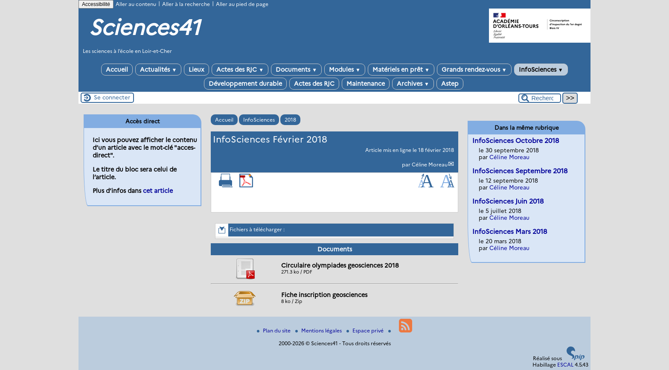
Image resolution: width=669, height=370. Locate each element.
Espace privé (365, 330)
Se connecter (112, 97)
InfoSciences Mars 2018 (509, 231)
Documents (296, 69)
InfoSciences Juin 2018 (508, 201)
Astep (450, 83)
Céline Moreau (430, 164)
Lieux (196, 69)
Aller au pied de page (242, 4)
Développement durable (245, 83)
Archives (413, 83)
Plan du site (274, 330)
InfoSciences (541, 69)
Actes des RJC (240, 69)
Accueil (117, 69)
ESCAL (565, 364)
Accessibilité (96, 4)
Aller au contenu (136, 4)
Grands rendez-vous (474, 69)
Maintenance (365, 83)
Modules (345, 69)
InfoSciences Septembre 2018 (519, 171)
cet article (158, 191)
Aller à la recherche (186, 4)
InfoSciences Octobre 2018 (515, 141)
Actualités (158, 69)
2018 (290, 120)
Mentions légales (319, 330)
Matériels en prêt (401, 69)
